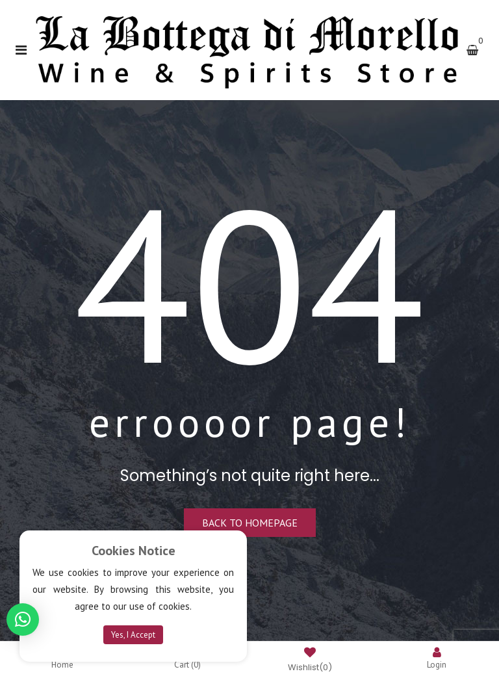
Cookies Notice (133, 550)
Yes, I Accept (133, 634)
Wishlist (310, 661)
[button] (22, 619)
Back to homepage (250, 522)
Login (436, 658)
